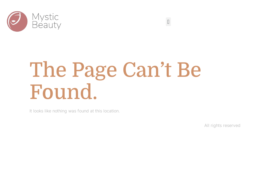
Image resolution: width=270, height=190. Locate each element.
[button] (168, 21)
